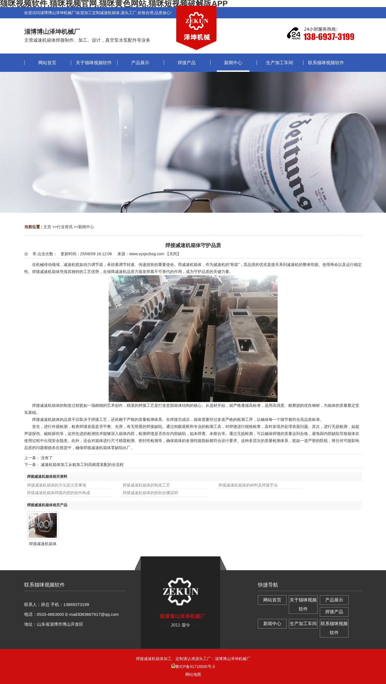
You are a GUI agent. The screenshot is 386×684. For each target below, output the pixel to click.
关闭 (173, 254)
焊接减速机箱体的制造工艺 (146, 485)
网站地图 (193, 674)
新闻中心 (86, 227)
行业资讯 (65, 227)
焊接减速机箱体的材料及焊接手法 (248, 485)
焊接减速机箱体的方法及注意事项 (56, 485)
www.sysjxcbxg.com (146, 254)
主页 (47, 227)
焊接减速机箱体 (43, 543)
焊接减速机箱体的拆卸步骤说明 (150, 492)
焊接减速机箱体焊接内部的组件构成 (58, 492)
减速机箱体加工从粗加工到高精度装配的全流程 (82, 464)
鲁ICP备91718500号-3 (193, 666)
